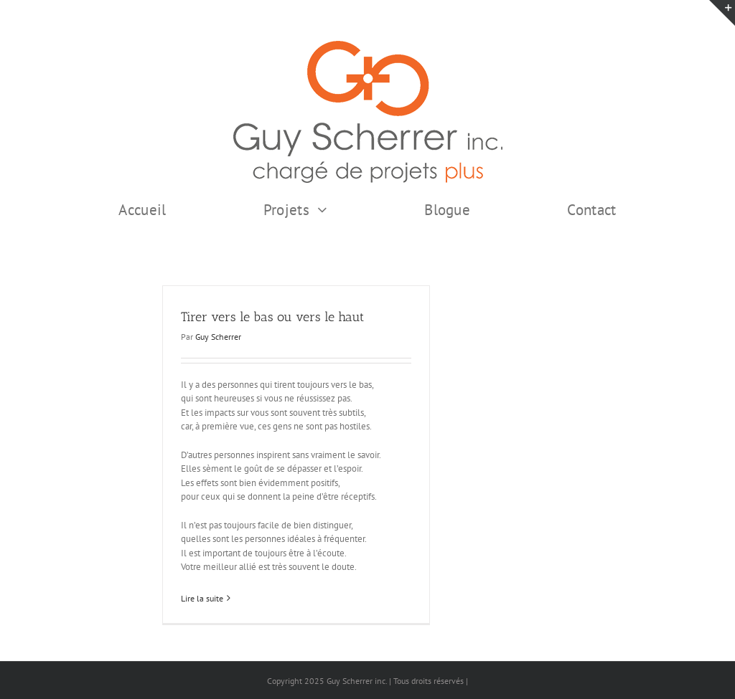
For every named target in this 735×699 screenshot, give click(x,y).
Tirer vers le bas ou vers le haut (272, 317)
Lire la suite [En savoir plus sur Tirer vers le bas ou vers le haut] (202, 598)
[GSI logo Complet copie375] (367, 45)
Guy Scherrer (218, 336)
